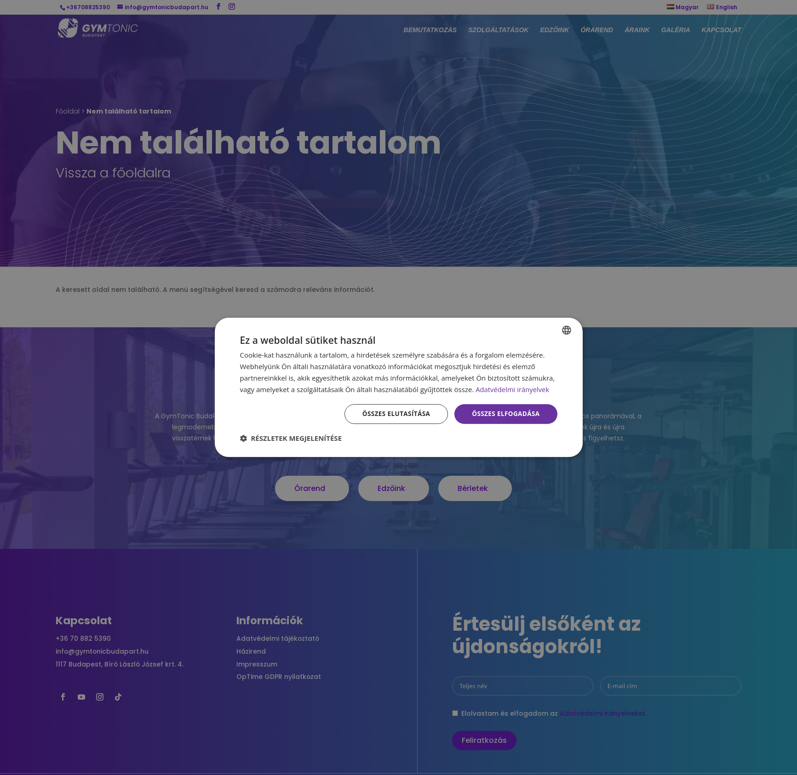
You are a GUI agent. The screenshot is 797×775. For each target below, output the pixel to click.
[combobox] (566, 329)
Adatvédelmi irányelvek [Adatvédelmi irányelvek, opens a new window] (513, 388)
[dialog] (399, 387)
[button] (291, 439)
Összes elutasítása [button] (392, 414)
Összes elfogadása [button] (504, 414)
